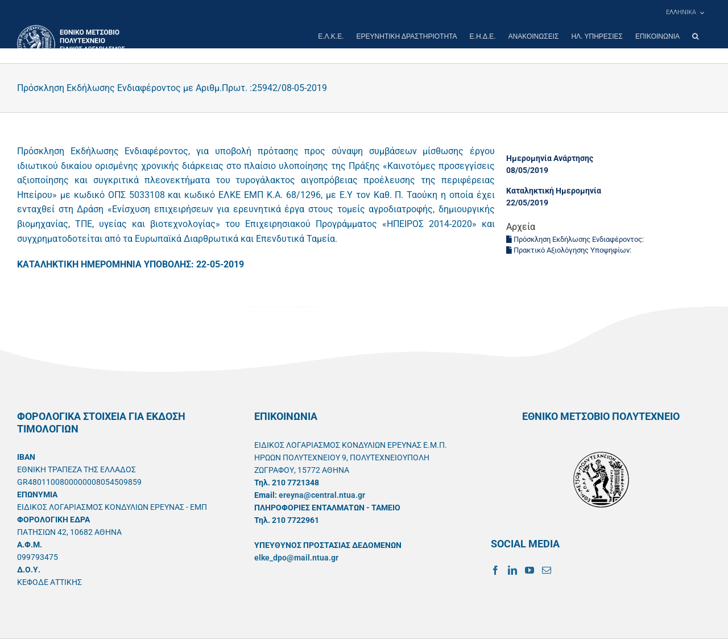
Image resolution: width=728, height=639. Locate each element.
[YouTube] (529, 570)
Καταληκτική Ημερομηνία (553, 190)
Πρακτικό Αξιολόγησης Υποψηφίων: (569, 250)
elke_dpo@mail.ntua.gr (296, 557)
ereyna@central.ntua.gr (322, 495)
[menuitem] (685, 12)
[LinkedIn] (512, 570)
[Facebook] (495, 570)
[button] (695, 36)
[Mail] (546, 570)
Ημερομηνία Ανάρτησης (549, 158)
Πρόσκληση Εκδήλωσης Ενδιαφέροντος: (576, 239)
